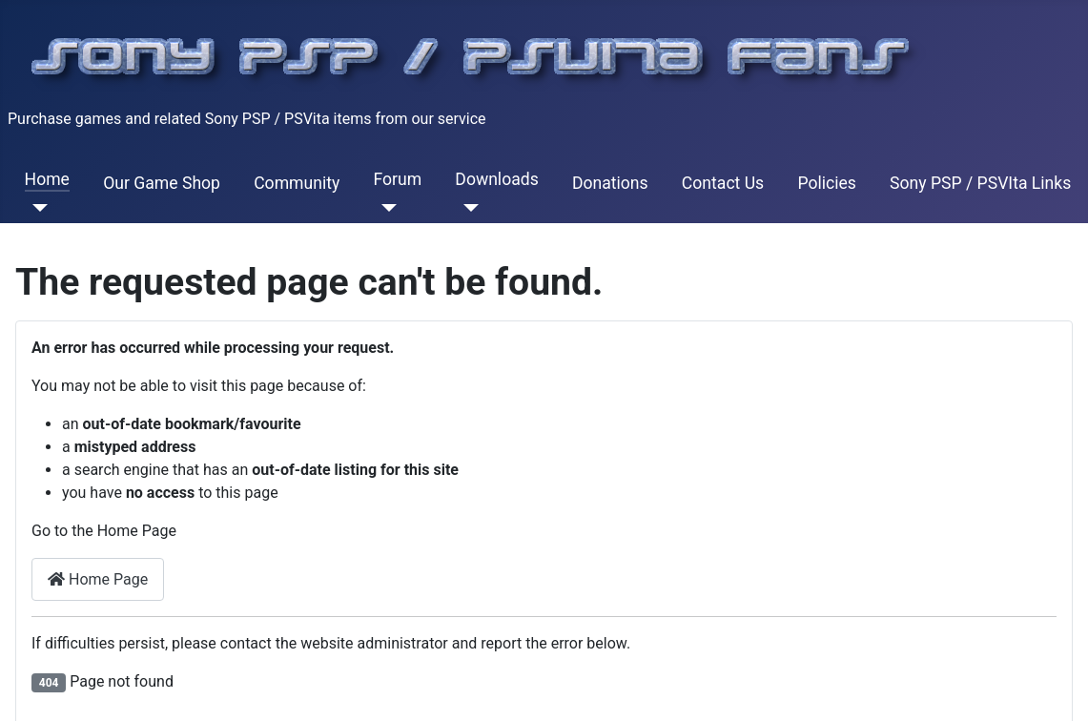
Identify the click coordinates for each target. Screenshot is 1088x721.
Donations (610, 183)
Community (296, 183)
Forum (397, 179)
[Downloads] (467, 208)
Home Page (98, 579)
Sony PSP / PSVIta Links (980, 183)
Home (47, 179)
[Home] (37, 208)
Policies (826, 183)
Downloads (496, 179)
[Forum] (385, 208)
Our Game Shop (161, 183)
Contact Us (723, 183)
